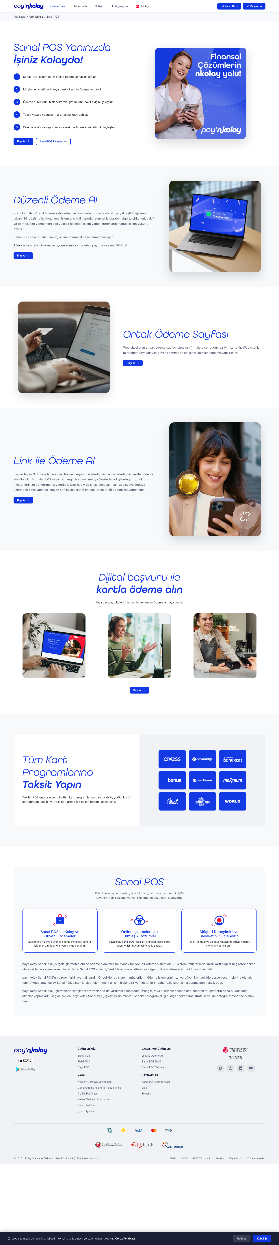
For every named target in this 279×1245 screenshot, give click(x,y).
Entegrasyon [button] (120, 6)
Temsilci (147, 1093)
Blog (144, 1087)
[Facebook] (220, 1068)
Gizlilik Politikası (87, 1093)
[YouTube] (251, 1068)
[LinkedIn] (240, 1068)
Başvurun (254, 6)
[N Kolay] (108, 1145)
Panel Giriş (229, 6)
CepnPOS (83, 1067)
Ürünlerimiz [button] (58, 6)
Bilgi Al (23, 141)
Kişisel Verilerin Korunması (94, 1099)
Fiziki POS (84, 1061)
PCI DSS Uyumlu (202, 1158)
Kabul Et (262, 1238)
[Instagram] (230, 1068)
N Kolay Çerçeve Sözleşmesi (95, 1081)
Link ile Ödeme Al (152, 1055)
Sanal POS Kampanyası (156, 1081)
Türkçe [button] (143, 6)
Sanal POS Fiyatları (53, 141)
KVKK (185, 1158)
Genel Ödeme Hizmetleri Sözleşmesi (100, 1087)
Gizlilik (173, 1158)
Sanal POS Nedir (152, 1061)
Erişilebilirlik (235, 1158)
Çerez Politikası (87, 1105)
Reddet (241, 1238)
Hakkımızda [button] (80, 6)
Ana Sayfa (19, 16)
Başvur (139, 707)
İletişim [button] (100, 6)
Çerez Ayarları (86, 1111)
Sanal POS (84, 1055)
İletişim (220, 1158)
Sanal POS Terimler (153, 1067)
